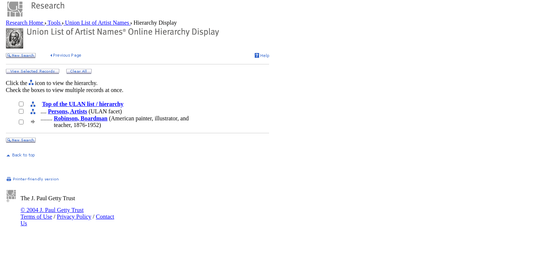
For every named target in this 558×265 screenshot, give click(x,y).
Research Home (25, 23)
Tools (54, 23)
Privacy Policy (74, 216)
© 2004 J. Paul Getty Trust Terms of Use (52, 213)
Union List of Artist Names (97, 23)
